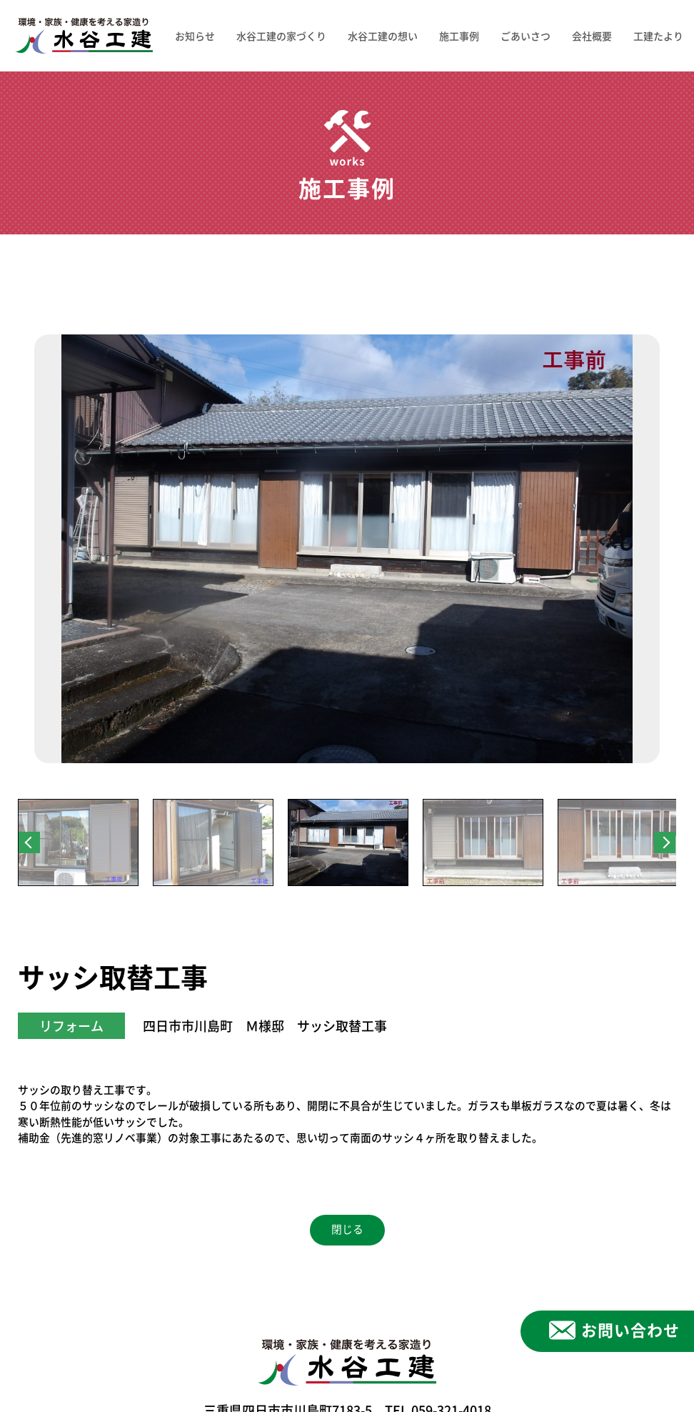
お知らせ (195, 36)
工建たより (658, 36)
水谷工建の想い (383, 36)
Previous (29, 842)
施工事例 (459, 36)
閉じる (347, 1229)
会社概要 (592, 36)
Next (664, 842)
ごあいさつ (525, 36)
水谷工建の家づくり (281, 36)
